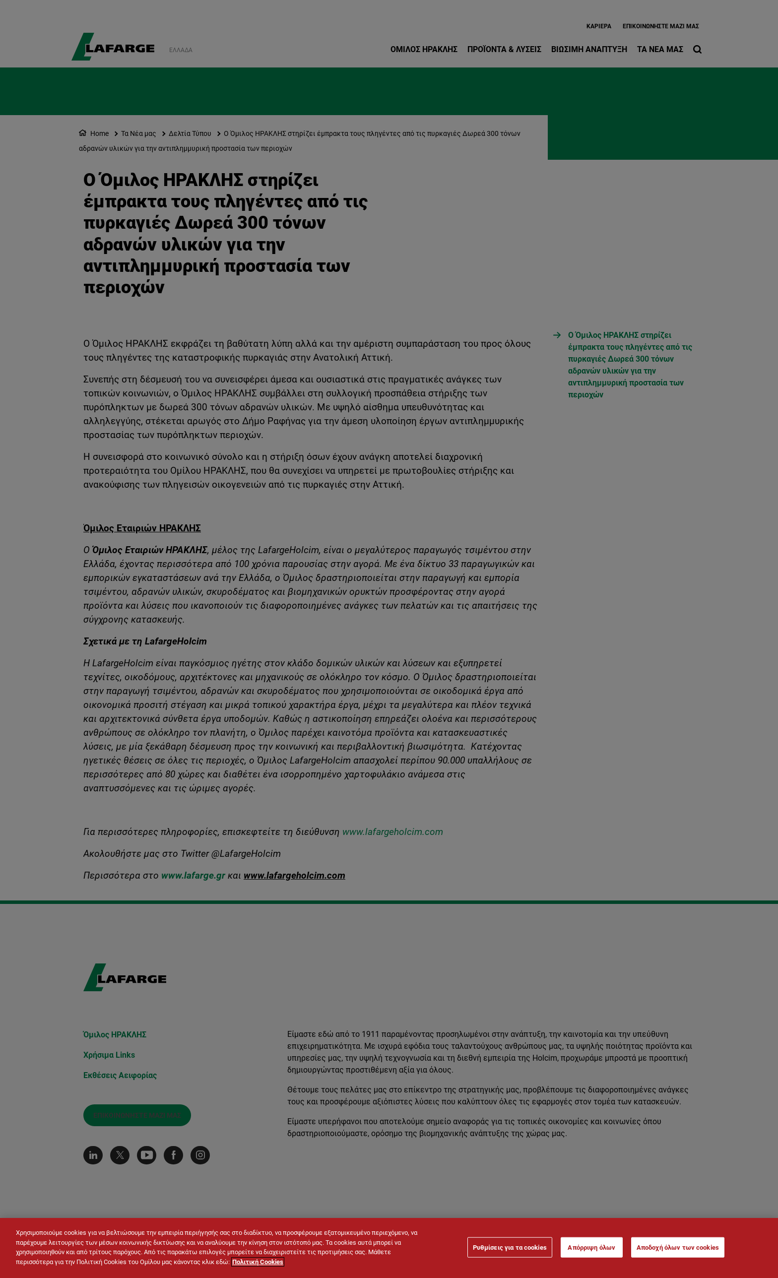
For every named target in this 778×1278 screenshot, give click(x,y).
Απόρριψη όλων (591, 1250)
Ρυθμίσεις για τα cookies (510, 1250)
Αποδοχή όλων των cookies (678, 1250)
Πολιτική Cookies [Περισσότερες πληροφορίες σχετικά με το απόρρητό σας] (257, 1265)
